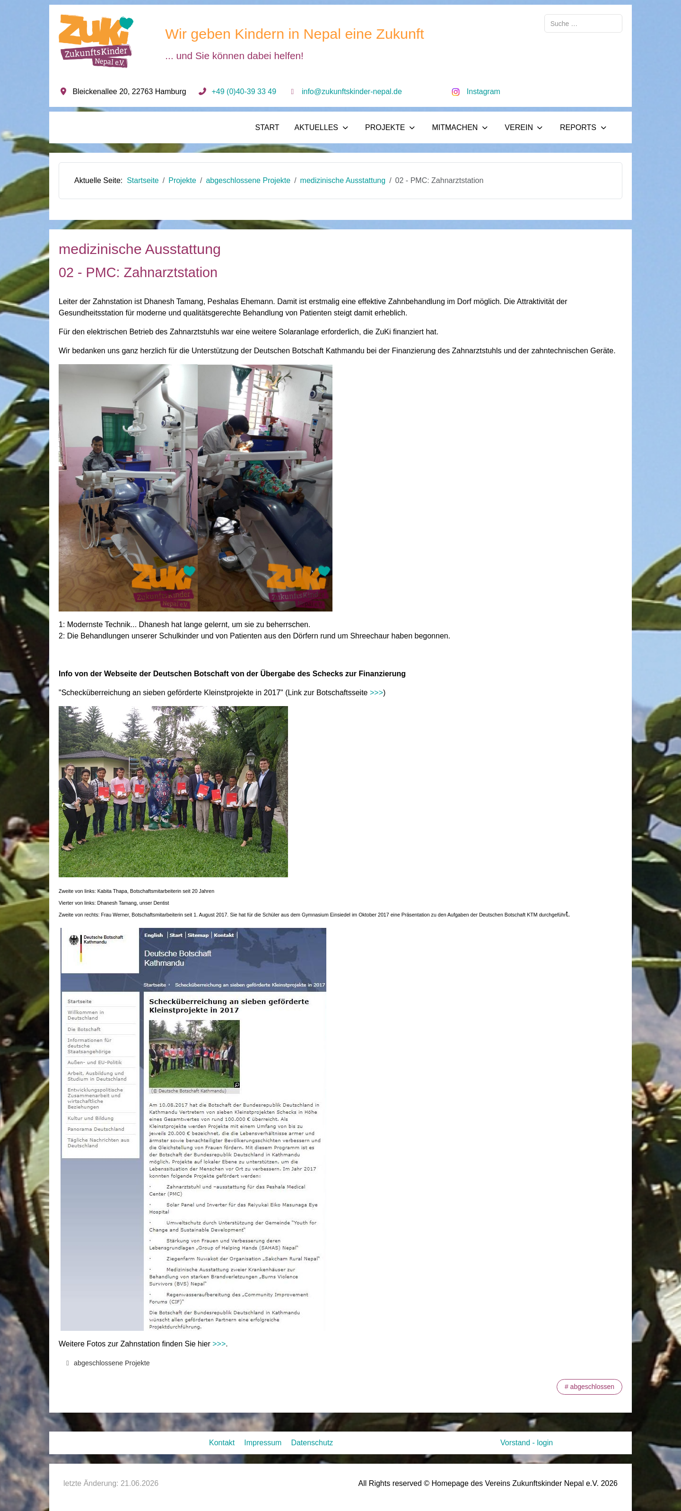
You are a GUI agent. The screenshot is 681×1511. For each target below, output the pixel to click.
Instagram (483, 91)
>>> (377, 693)
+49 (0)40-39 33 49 (244, 91)
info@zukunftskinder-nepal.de (352, 91)
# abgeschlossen (589, 1386)
